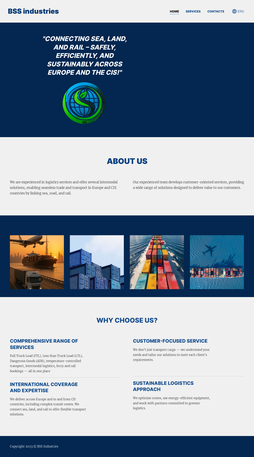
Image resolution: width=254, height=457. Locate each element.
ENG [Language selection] (238, 11)
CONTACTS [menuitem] (215, 11)
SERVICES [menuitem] (193, 11)
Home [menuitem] (174, 11)
